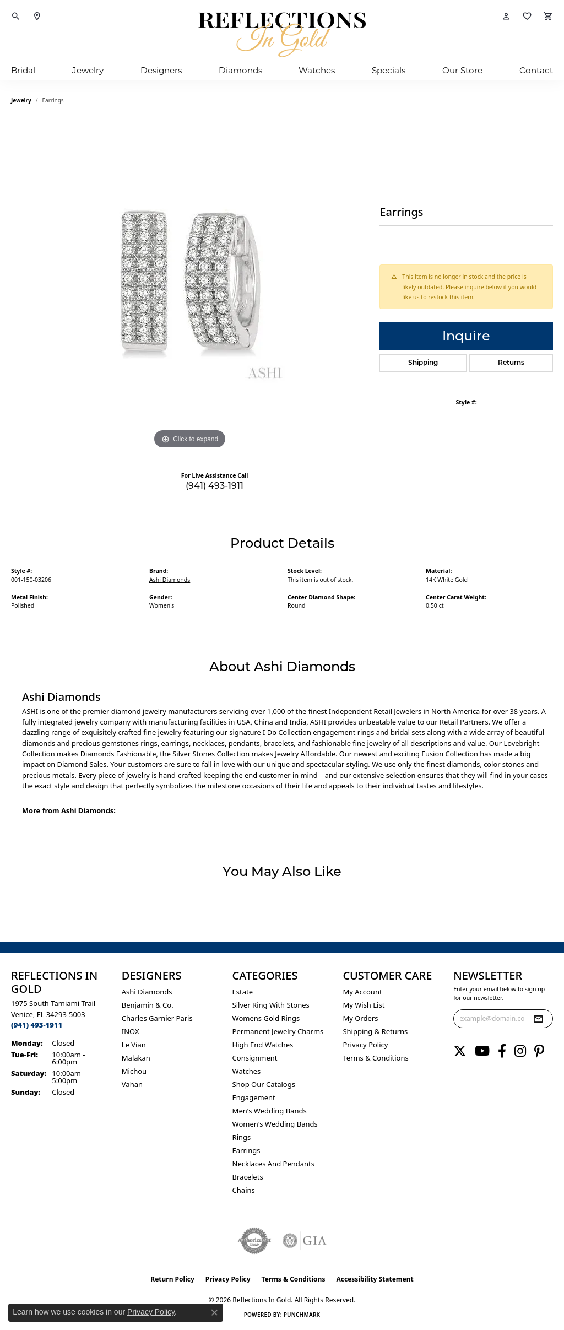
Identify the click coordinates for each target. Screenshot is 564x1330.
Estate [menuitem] (242, 992)
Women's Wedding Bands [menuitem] (275, 1124)
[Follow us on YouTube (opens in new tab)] (482, 1051)
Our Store (462, 70)
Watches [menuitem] (246, 1071)
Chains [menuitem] (243, 1190)
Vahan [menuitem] (132, 1084)
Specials (388, 70)
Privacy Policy (365, 1045)
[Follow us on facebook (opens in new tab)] (502, 1051)
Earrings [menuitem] (246, 1150)
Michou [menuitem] (134, 1071)
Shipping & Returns (375, 1031)
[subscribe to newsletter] (538, 1019)
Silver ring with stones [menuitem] (271, 1005)
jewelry (21, 100)
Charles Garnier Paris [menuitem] (157, 1018)
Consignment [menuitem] (255, 1058)
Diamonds (240, 70)
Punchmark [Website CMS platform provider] (302, 1314)
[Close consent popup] (214, 1312)
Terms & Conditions (375, 1058)
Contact (536, 70)
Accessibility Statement (374, 1279)
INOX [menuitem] (130, 1031)
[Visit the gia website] (305, 1241)
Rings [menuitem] (241, 1137)
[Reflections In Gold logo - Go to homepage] (282, 34)
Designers (161, 70)
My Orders (360, 1018)
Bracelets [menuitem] (247, 1177)
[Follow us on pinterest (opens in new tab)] (539, 1051)
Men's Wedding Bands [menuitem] (269, 1111)
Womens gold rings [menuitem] (266, 1018)
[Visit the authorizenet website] (254, 1241)
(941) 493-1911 (214, 485)
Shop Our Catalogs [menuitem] (263, 1084)
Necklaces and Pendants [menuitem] (273, 1164)
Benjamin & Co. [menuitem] (147, 1005)
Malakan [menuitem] (136, 1058)
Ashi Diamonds (169, 579)
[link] (37, 16)
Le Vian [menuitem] (134, 1045)
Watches (317, 70)
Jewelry (88, 70)
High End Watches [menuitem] (263, 1045)
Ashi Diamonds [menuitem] (147, 992)
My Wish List (363, 1005)
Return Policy (172, 1279)
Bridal (23, 70)
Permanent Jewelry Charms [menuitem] (278, 1031)
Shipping (423, 363)
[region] (190, 286)
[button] (16, 16)
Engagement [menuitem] (253, 1097)
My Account (362, 992)
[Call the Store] (36, 1025)
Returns (511, 363)
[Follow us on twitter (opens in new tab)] (460, 1051)
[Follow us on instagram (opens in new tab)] (520, 1051)
